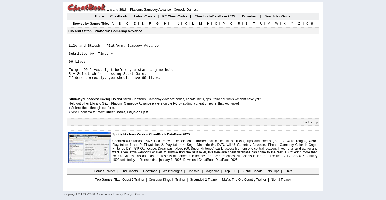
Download (150, 180)
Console (194, 180)
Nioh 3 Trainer (281, 188)
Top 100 (230, 180)
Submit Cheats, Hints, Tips (260, 180)
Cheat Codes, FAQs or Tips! (127, 121)
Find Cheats (129, 180)
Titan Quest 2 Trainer (129, 188)
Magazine (213, 180)
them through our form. (98, 116)
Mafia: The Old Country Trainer (244, 188)
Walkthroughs (172, 180)
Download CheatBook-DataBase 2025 (210, 169)
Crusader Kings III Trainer (167, 188)
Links (288, 180)
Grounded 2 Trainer (204, 188)
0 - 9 (309, 23)
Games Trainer (104, 180)
